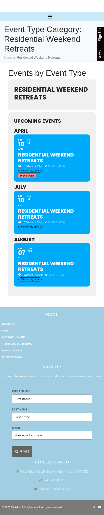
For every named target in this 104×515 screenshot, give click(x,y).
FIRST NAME (21, 391)
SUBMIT (22, 451)
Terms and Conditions (17, 343)
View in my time (30, 170)
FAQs (5, 330)
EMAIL (17, 427)
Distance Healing (14, 337)
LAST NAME (19, 409)
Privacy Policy (12, 350)
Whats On (8, 323)
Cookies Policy (12, 357)
